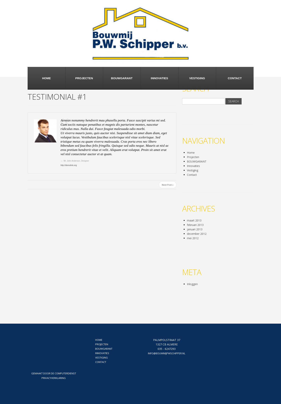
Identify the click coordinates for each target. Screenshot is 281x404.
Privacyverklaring (54, 378)
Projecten (84, 78)
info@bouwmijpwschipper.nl (166, 353)
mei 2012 (193, 238)
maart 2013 (194, 220)
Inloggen (192, 284)
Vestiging (197, 78)
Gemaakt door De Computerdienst (53, 373)
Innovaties (159, 78)
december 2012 (196, 234)
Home (46, 78)
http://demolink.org (69, 165)
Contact (235, 78)
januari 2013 (194, 229)
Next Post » (167, 184)
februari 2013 (195, 225)
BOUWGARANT (122, 78)
